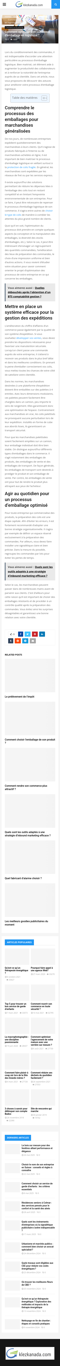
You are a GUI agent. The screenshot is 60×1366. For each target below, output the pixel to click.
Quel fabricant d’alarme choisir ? (23, 878)
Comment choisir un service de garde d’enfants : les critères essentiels (37, 1186)
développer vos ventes (28, 338)
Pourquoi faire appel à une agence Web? (42, 969)
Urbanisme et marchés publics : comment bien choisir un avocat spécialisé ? (38, 1247)
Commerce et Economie (14, 27)
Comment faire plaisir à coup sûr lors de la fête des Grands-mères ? (16, 1075)
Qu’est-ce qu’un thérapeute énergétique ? (16, 971)
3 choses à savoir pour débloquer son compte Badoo (16, 1111)
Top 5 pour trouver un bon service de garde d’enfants (15, 1007)
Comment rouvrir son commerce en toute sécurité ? (41, 1007)
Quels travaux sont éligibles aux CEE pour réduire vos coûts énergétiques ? (37, 1266)
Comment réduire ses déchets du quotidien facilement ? (41, 1075)
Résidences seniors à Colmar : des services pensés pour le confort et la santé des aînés (37, 1205)
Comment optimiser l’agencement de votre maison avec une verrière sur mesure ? (42, 1041)
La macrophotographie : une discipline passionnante (17, 1040)
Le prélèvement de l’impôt (19, 696)
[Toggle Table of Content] (42, 98)
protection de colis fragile (21, 167)
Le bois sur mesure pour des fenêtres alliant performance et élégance (37, 1148)
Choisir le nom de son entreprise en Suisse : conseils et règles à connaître (38, 1167)
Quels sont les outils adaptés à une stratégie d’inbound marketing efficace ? (28, 834)
